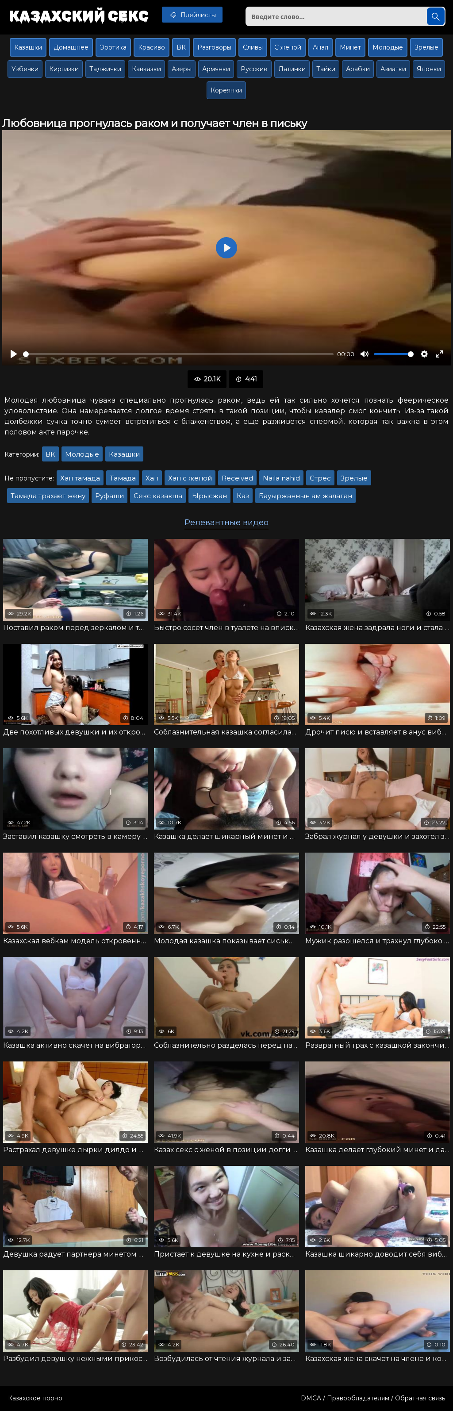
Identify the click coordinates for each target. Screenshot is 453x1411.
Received (237, 478)
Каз (243, 496)
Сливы (253, 47)
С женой (287, 47)
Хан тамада (80, 478)
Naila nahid (281, 478)
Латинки (292, 69)
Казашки (28, 47)
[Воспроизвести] (14, 354)
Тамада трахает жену (48, 496)
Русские (254, 69)
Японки (429, 69)
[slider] (178, 354)
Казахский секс (79, 15)
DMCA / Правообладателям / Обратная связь (373, 1398)
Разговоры (214, 47)
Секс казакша (158, 496)
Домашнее (71, 47)
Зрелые (426, 47)
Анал (320, 47)
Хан (152, 478)
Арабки (358, 69)
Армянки (216, 69)
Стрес (320, 478)
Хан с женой (190, 478)
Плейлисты (192, 15)
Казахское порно (35, 1398)
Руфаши (109, 496)
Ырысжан (209, 496)
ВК (181, 47)
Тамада (123, 478)
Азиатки (393, 69)
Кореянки (226, 90)
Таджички (105, 69)
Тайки (325, 69)
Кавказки (146, 69)
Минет (350, 47)
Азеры (182, 69)
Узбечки (25, 69)
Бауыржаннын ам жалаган (305, 496)
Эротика (113, 47)
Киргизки (64, 69)
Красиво (151, 47)
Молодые (387, 47)
